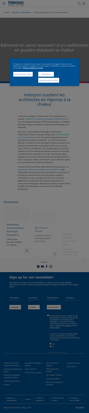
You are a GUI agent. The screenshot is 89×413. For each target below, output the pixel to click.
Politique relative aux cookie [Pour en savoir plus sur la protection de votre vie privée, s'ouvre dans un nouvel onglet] (33, 68)
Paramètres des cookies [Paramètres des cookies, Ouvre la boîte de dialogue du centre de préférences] (23, 74)
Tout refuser (46, 74)
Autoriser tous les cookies (49, 80)
